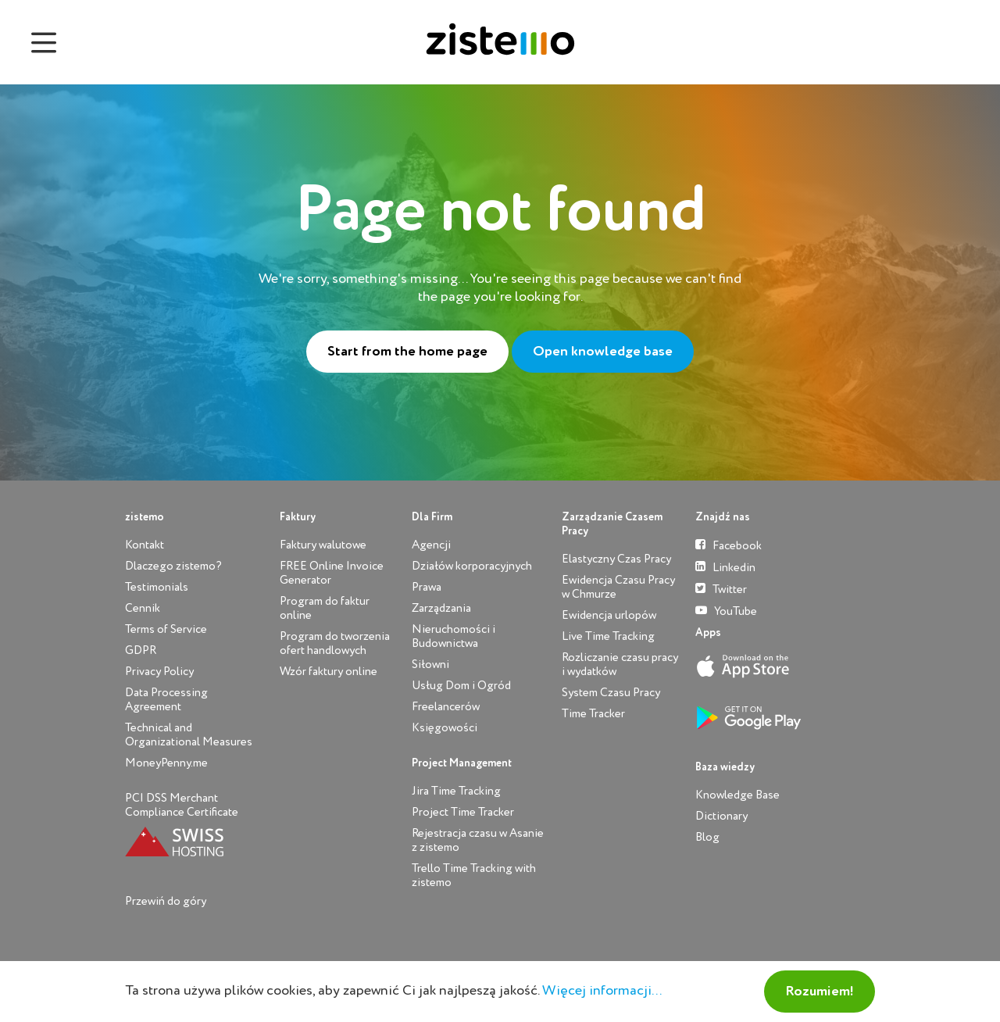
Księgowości (444, 728)
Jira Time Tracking (456, 791)
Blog (707, 837)
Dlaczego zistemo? (173, 566)
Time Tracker (593, 714)
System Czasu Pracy (611, 693)
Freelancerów (446, 707)
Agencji (431, 545)
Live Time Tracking (608, 636)
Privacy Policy (159, 671)
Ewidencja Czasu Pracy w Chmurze (618, 587)
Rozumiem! (819, 991)
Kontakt (144, 545)
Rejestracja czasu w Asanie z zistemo (478, 840)
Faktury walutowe (323, 545)
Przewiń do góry (165, 901)
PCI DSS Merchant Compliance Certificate (181, 805)
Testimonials (156, 587)
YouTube (726, 610)
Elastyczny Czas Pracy (616, 559)
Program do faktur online (325, 608)
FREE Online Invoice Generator (332, 573)
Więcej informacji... (602, 991)
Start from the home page (407, 352)
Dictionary (721, 816)
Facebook (728, 545)
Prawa (426, 587)
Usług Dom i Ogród (461, 685)
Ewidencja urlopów (609, 615)
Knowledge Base (737, 795)
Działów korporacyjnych (472, 566)
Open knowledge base (603, 352)
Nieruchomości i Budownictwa (453, 636)
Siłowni (430, 664)
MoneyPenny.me (166, 763)
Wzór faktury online (328, 671)
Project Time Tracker (463, 812)
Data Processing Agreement (166, 700)
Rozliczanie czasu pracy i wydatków (620, 664)
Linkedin (725, 567)
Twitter (721, 588)
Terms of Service (166, 629)
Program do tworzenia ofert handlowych (335, 643)
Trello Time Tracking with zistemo (474, 875)
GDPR (140, 650)
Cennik (142, 608)
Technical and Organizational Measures (188, 735)
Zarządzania (441, 608)
